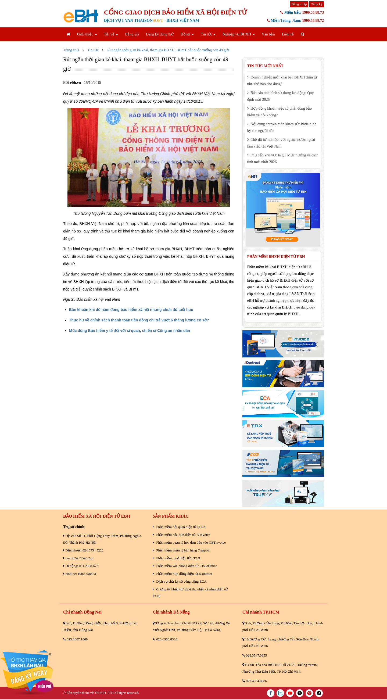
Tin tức (208, 34)
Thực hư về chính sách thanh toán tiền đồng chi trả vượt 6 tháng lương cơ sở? (139, 320)
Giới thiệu (87, 34)
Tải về (111, 34)
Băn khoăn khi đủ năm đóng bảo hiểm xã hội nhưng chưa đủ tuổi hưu (131, 309)
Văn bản (268, 34)
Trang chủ (71, 50)
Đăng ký (316, 4)
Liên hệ (287, 34)
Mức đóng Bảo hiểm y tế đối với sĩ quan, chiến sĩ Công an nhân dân (129, 330)
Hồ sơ (187, 34)
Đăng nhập (299, 4)
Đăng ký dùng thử (160, 34)
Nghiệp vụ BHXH (239, 34)
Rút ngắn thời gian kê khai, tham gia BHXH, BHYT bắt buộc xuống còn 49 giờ (168, 50)
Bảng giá (132, 34)
